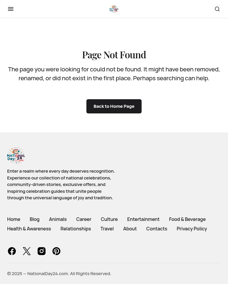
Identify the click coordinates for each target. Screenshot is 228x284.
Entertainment (143, 219)
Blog (34, 219)
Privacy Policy (192, 228)
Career (83, 219)
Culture (109, 219)
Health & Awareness (29, 228)
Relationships (76, 228)
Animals (58, 219)
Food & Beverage (187, 219)
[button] (10, 8)
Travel (107, 228)
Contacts (156, 228)
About (130, 228)
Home (13, 219)
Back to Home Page (114, 106)
